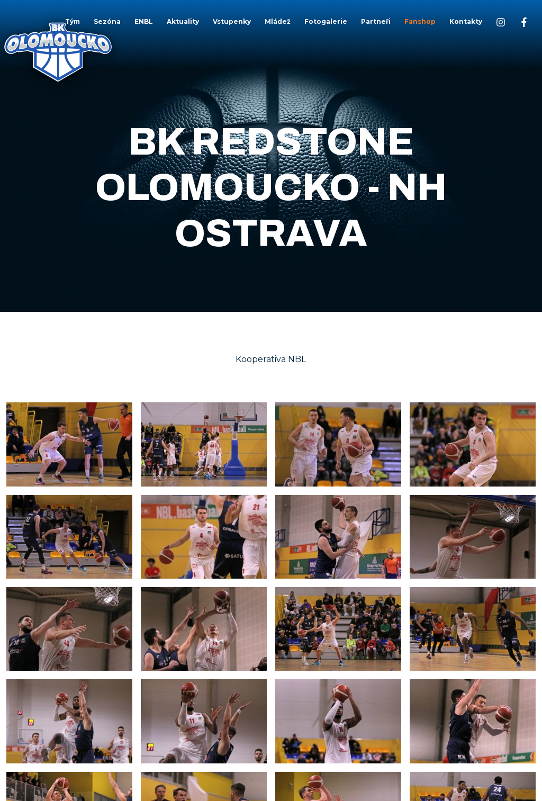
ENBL (143, 21)
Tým (72, 21)
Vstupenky (232, 21)
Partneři (376, 21)
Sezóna (107, 21)
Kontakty (465, 21)
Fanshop (420, 21)
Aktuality (183, 21)
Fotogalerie (325, 21)
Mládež (278, 21)
